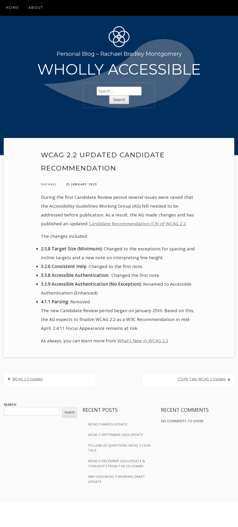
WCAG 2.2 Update (27, 379)
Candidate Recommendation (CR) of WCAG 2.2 (137, 224)
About (35, 8)
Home (12, 8)
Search (10, 404)
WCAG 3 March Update (107, 424)
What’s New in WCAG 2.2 (142, 341)
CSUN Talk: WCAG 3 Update (202, 379)
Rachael (49, 184)
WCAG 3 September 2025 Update (115, 434)
